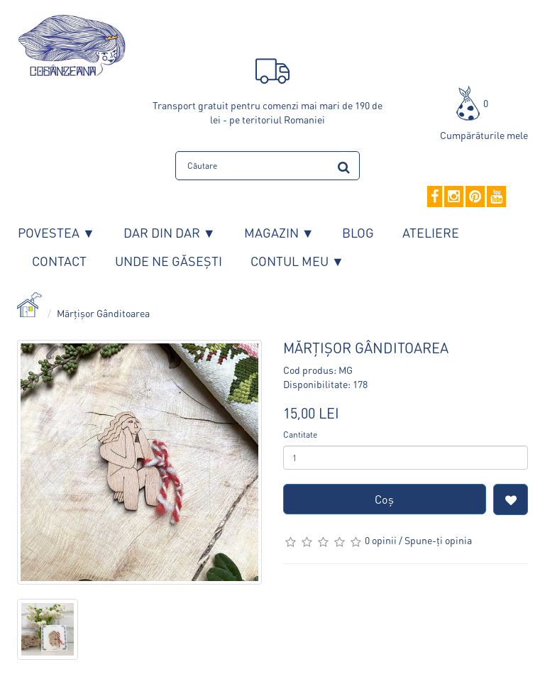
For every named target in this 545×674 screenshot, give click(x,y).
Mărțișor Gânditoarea (103, 312)
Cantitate (300, 434)
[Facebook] (434, 197)
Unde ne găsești (168, 261)
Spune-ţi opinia (438, 540)
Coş (384, 499)
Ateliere (430, 232)
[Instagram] (453, 197)
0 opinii (381, 540)
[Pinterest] (475, 197)
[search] (343, 165)
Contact (59, 261)
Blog (358, 232)
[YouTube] (496, 197)
